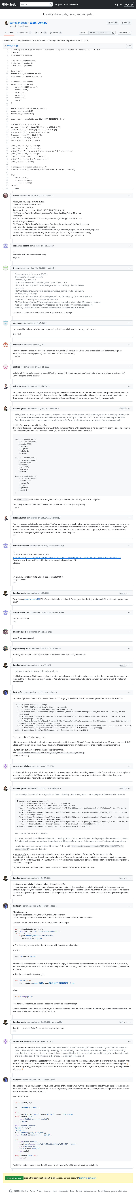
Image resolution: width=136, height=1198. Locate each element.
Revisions (23, 32)
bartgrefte (18, 692)
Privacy (39, 1191)
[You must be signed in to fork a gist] (126, 22)
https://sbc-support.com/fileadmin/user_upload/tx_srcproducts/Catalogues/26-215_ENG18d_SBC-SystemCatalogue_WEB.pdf (67, 557)
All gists (58, 4)
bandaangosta (18, 22)
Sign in (118, 4)
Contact (79, 1191)
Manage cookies (90, 1191)
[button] (113, 33)
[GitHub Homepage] (10, 1191)
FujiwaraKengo (20, 648)
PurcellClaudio (19, 632)
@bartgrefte (20, 854)
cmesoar (17, 344)
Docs (72, 1191)
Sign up (129, 4)
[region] (68, 119)
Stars (41, 32)
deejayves (17, 323)
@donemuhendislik (24, 884)
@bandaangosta (25, 638)
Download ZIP (124, 33)
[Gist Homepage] (10, 4)
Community (63, 1191)
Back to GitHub (71, 4)
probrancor (18, 367)
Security (47, 1191)
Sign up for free (14, 1178)
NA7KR (16, 195)
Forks (56, 32)
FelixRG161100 (19, 386)
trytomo (17, 268)
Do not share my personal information (112, 1191)
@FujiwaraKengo (23, 676)
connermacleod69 (21, 245)
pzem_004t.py (38, 22)
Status (55, 1191)
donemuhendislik (21, 766)
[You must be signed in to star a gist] (113, 22)
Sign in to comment (87, 1178)
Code (9, 32)
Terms (32, 1191)
